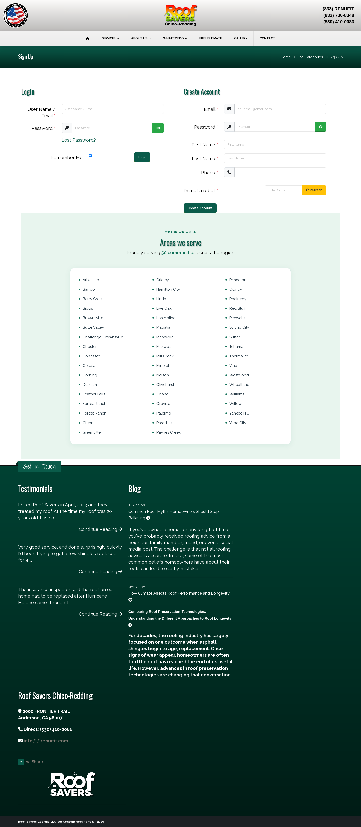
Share (34, 761)
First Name (205, 144)
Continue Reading (100, 529)
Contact (267, 38)
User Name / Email (41, 112)
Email (211, 109)
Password (44, 128)
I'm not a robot (201, 190)
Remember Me (67, 157)
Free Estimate (210, 38)
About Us (139, 38)
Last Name (205, 158)
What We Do (173, 38)
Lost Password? (79, 140)
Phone (209, 172)
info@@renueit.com (46, 740)
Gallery (241, 38)
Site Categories (310, 57)
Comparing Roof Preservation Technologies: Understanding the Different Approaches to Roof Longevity (179, 618)
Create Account (200, 208)
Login (142, 157)
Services (109, 38)
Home (286, 57)
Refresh (314, 190)
